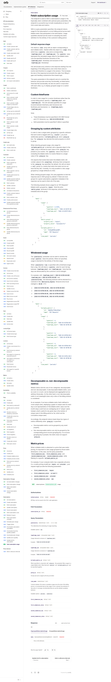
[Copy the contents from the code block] (105, 13)
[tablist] (89, 25)
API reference (31, 7)
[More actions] (70, 15)
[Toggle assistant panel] (69, 2)
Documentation (8, 7)
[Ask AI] (107, 13)
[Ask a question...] (51, 664)
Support (93, 2)
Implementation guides (20, 7)
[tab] (77, 25)
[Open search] (52, 2)
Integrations (40, 7)
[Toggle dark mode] (19, 680)
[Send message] (69, 665)
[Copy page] (64, 15)
